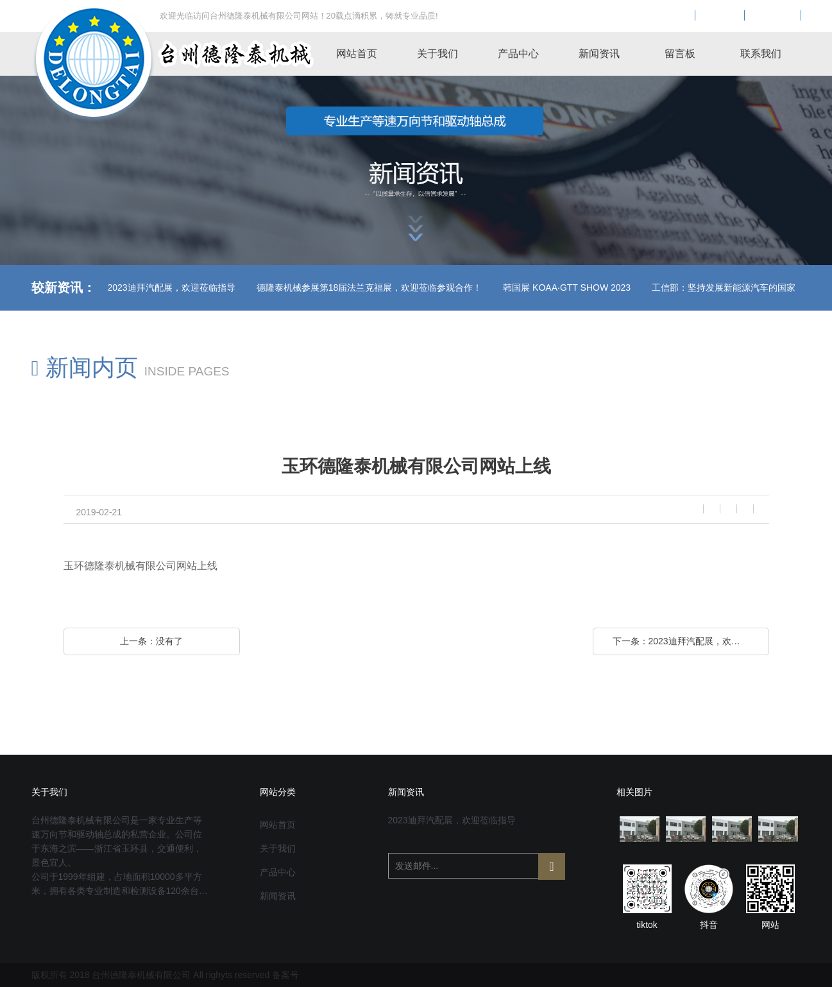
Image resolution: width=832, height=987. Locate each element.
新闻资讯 (599, 53)
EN (720, 16)
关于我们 (437, 53)
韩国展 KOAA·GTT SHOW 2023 (504, 287)
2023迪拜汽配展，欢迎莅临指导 (109, 287)
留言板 (680, 53)
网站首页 (356, 53)
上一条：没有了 (151, 641)
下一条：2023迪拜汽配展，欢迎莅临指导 (691, 641)
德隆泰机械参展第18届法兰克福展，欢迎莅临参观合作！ (307, 287)
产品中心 (518, 53)
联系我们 (760, 53)
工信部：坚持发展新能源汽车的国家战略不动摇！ (687, 287)
